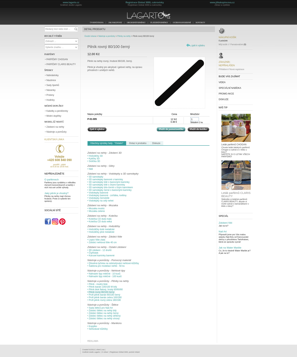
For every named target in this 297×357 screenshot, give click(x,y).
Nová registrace (237, 69)
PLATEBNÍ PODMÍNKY (159, 22)
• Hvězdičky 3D (95, 156)
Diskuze (156, 143)
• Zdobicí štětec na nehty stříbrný (104, 316)
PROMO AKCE (226, 93)
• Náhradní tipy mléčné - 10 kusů (104, 273)
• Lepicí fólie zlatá (96, 239)
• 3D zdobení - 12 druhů (100, 250)
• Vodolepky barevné (98, 192)
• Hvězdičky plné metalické (101, 232)
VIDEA (222, 82)
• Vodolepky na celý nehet (101, 200)
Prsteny (50, 95)
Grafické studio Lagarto (91, 352)
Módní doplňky (53, 116)
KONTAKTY (200, 22)
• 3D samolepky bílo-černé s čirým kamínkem (110, 187)
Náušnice (51, 80)
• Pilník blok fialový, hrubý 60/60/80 (105, 289)
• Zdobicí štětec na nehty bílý (102, 310)
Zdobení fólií (225, 222)
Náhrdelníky (52, 75)
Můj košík (223, 44)
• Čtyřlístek (93, 253)
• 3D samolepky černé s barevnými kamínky (110, 190)
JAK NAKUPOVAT (115, 22)
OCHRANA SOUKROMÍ (182, 22)
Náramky (50, 90)
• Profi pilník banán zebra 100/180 (105, 297)
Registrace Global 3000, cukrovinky (145, 2)
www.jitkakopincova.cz (222, 2)
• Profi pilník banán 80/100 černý (104, 294)
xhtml (98, 350)
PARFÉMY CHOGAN (57, 59)
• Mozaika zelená (96, 211)
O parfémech (52, 179)
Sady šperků (52, 85)
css (103, 350)
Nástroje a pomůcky (56, 132)
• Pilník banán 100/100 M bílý (102, 286)
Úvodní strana (90, 36)
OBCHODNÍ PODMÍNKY (136, 22)
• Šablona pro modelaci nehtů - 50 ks (106, 266)
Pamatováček (236, 44)
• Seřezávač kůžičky (98, 329)
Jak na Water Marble (230, 247)
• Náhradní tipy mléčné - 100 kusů (105, 276)
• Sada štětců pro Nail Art (100, 308)
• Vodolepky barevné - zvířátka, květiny (107, 195)
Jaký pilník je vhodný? (57, 193)
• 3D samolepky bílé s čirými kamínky (106, 184)
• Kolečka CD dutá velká (100, 221)
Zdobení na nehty (55, 127)
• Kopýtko (92, 326)
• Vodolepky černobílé (98, 198)
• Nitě (90, 169)
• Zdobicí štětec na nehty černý (103, 313)
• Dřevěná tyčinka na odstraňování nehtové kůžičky (113, 263)
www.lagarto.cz (71, 2)
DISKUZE (224, 99)
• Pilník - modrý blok (98, 284)
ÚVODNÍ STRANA (96, 22)
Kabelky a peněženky (57, 111)
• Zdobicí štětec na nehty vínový (104, 318)
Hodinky (50, 100)
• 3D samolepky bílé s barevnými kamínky (109, 182)
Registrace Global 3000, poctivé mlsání (125, 352)
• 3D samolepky (95, 176)
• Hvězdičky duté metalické (101, 229)
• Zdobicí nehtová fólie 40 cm (102, 242)
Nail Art (223, 231)
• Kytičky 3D (94, 158)
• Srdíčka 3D (94, 161)
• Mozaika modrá (96, 208)
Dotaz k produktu (137, 143)
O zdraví (105, 352)
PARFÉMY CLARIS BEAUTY (61, 64)
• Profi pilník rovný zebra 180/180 (104, 300)
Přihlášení (223, 69)
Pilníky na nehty (124, 36)
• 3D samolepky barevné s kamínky (105, 179)
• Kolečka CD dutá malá (100, 219)
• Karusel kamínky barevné (101, 255)
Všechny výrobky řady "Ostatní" (106, 143)
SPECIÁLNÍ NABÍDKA (230, 88)
